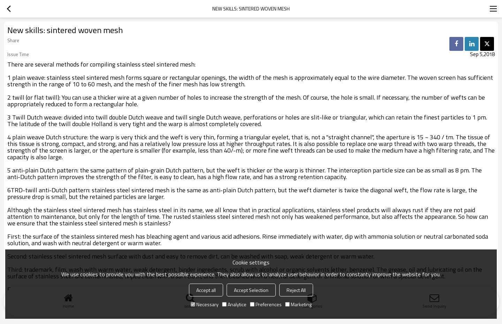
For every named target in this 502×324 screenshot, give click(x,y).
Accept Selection (251, 290)
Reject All (296, 290)
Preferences (266, 304)
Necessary (205, 304)
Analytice (234, 304)
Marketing (298, 304)
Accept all (206, 290)
